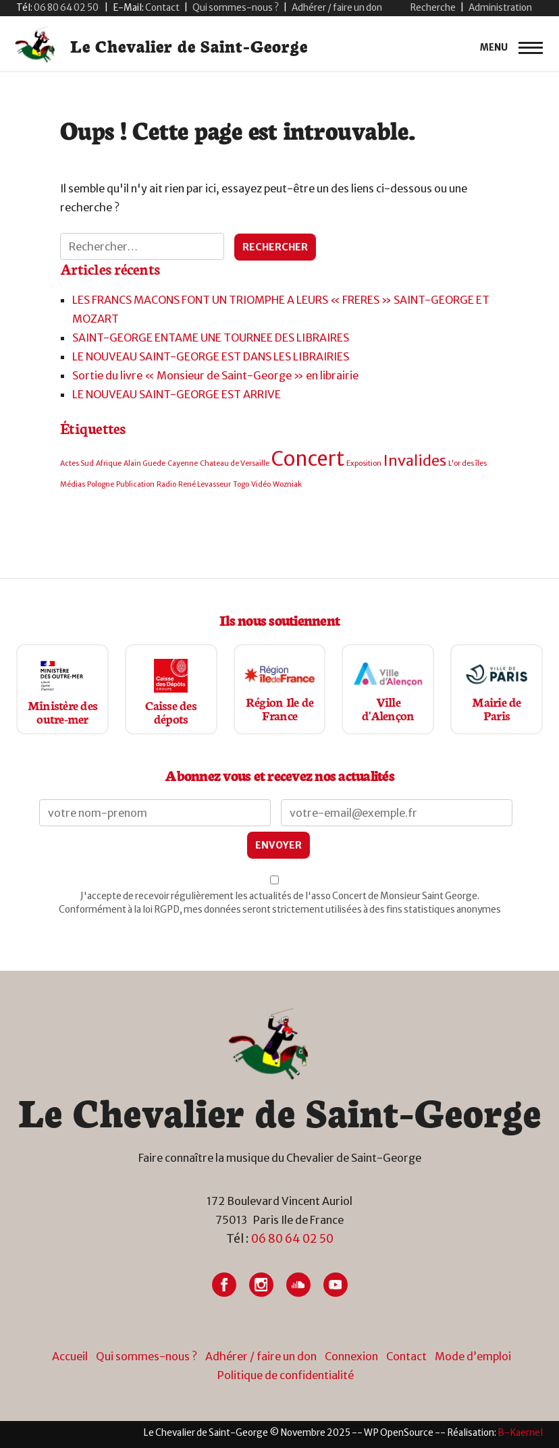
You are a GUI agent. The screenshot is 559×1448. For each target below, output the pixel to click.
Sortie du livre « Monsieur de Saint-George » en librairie (215, 375)
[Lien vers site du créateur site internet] (520, 1433)
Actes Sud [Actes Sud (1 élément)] (77, 463)
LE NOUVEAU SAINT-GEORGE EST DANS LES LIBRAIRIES (210, 356)
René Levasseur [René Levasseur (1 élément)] (204, 484)
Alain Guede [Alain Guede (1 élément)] (144, 463)
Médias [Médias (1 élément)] (72, 484)
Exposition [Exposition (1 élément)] (363, 463)
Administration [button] (500, 8)
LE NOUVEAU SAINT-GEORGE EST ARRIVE (176, 394)
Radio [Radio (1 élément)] (166, 484)
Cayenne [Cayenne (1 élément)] (182, 463)
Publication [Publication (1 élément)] (135, 484)
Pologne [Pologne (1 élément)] (100, 484)
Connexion (351, 1356)
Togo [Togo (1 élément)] (241, 484)
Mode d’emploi (473, 1356)
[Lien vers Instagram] (261, 1284)
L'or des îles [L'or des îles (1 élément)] (467, 463)
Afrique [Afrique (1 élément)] (109, 463)
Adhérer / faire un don (337, 8)
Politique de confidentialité (285, 1375)
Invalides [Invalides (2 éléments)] (414, 460)
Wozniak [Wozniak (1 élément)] (287, 484)
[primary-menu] (511, 47)
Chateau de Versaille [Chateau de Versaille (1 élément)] (234, 463)
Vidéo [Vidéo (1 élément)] (261, 484)
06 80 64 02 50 (292, 1238)
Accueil (70, 1356)
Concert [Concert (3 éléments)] (307, 458)
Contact (406, 1356)
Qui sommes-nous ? (235, 8)
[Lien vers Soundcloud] (298, 1284)
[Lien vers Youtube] (335, 1284)
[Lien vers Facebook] (224, 1284)
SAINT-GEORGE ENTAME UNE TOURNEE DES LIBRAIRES (210, 337)
